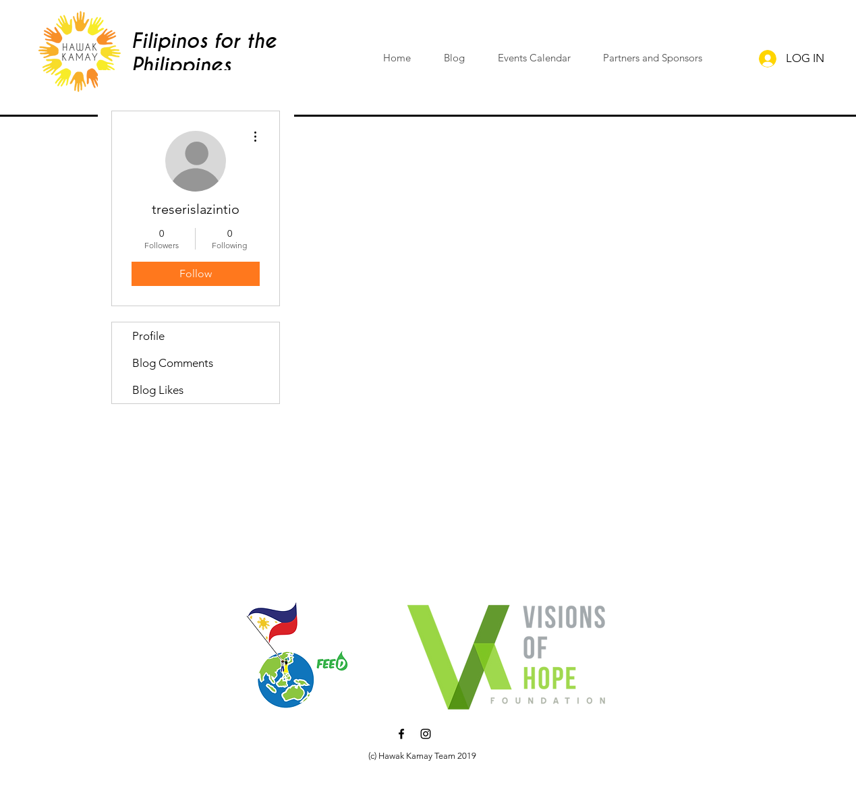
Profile (148, 336)
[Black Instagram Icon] (425, 734)
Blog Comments (172, 363)
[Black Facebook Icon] (401, 734)
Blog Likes (157, 390)
